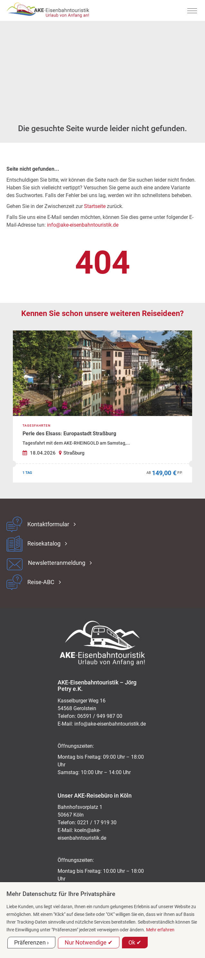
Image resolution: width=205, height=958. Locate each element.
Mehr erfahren (160, 929)
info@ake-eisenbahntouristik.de (82, 225)
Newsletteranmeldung (56, 562)
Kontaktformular (48, 524)
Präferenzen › (31, 942)
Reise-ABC (40, 582)
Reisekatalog (44, 543)
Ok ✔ (134, 942)
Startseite (95, 206)
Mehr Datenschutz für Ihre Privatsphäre (60, 894)
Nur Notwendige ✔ (89, 942)
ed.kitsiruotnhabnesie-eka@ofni (110, 724)
